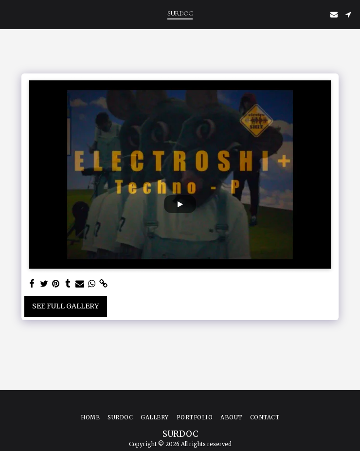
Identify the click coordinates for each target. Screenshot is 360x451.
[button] (10, 13)
